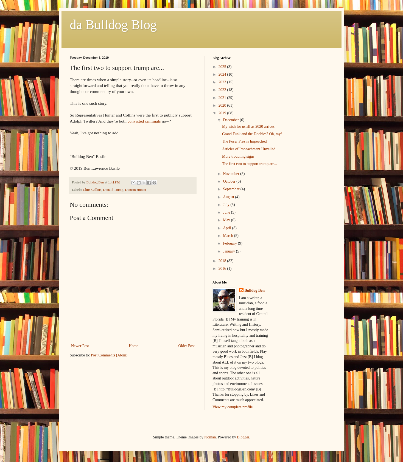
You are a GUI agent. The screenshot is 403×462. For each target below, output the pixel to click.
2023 (223, 82)
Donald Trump (113, 190)
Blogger (243, 437)
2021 (223, 98)
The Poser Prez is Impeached (244, 141)
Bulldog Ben (255, 290)
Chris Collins (92, 190)
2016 (223, 269)
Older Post (186, 346)
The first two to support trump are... (249, 164)
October (229, 181)
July (226, 205)
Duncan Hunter (135, 190)
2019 (223, 113)
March (228, 236)
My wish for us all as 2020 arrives (248, 126)
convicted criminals (144, 121)
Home (133, 346)
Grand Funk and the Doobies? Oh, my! (252, 134)
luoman (210, 437)
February (230, 243)
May (227, 220)
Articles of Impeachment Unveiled (248, 149)
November (231, 174)
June (227, 212)
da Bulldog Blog (113, 24)
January (229, 251)
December (231, 120)
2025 (223, 67)
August (229, 197)
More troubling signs (238, 156)
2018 (223, 261)
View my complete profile (232, 407)
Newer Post (80, 346)
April (227, 228)
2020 (223, 105)
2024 (223, 74)
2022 (223, 90)
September (231, 189)
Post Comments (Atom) (109, 355)
